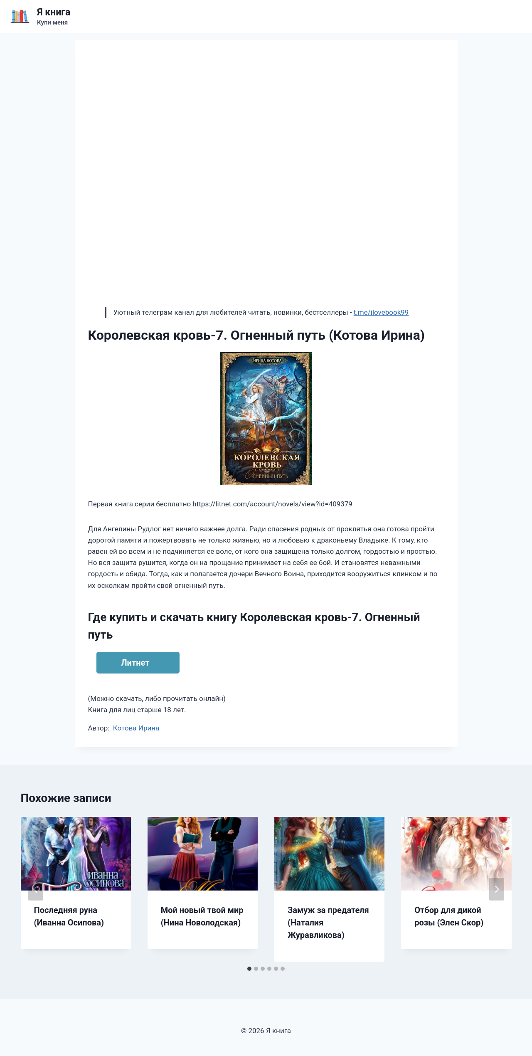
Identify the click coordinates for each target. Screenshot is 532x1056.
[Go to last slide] (35, 889)
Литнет (135, 663)
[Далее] (496, 889)
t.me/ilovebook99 (381, 312)
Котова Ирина (136, 728)
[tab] (249, 969)
